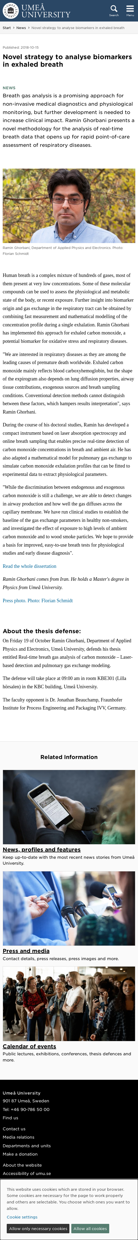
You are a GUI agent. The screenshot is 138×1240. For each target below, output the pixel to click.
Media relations (18, 1136)
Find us (10, 1117)
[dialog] (69, 1209)
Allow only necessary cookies (38, 1228)
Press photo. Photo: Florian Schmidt (38, 600)
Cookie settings (22, 1216)
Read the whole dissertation (29, 566)
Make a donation (20, 1153)
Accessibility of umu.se (27, 1173)
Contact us (14, 1128)
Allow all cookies (90, 1228)
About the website (22, 1164)
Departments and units (27, 1145)
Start (7, 28)
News (21, 28)
